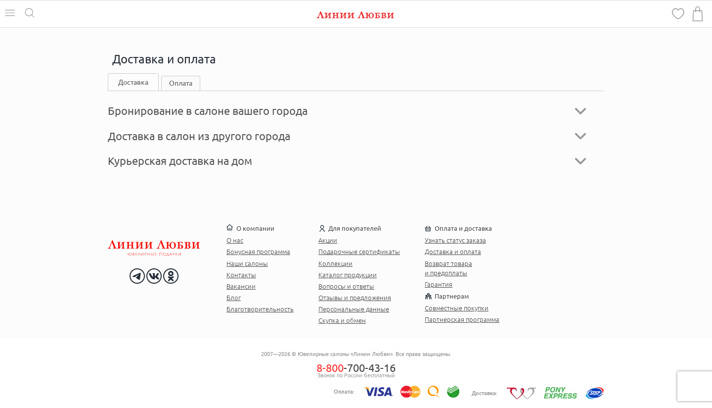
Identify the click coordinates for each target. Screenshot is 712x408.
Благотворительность (260, 309)
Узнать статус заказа (455, 240)
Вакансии (241, 286)
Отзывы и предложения (354, 297)
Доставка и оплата (453, 251)
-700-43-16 (356, 367)
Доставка (133, 82)
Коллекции (335, 263)
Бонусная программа (258, 251)
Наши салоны (247, 263)
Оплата (180, 83)
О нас (234, 240)
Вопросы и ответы (346, 286)
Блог (233, 297)
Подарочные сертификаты (359, 251)
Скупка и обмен (342, 320)
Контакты (241, 274)
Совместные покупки (457, 308)
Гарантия (438, 284)
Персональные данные (353, 309)
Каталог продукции (347, 274)
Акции (327, 240)
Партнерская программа (462, 319)
